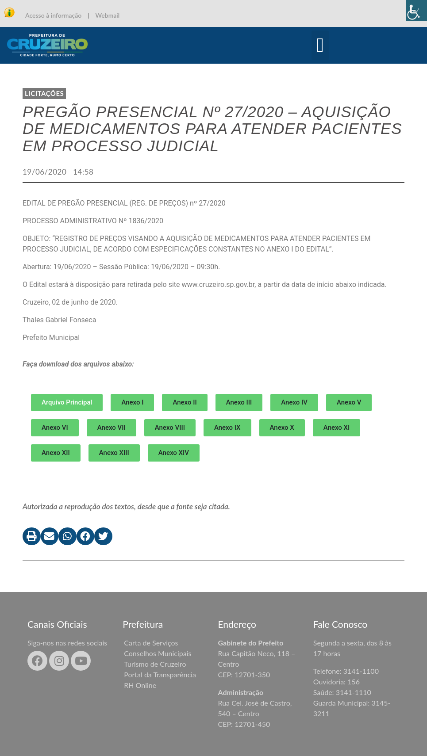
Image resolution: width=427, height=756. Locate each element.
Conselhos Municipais (157, 653)
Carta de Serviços (151, 642)
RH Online (140, 685)
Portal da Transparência (160, 674)
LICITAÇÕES (44, 93)
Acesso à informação (53, 15)
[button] (320, 46)
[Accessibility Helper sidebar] (416, 10)
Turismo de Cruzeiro (155, 664)
